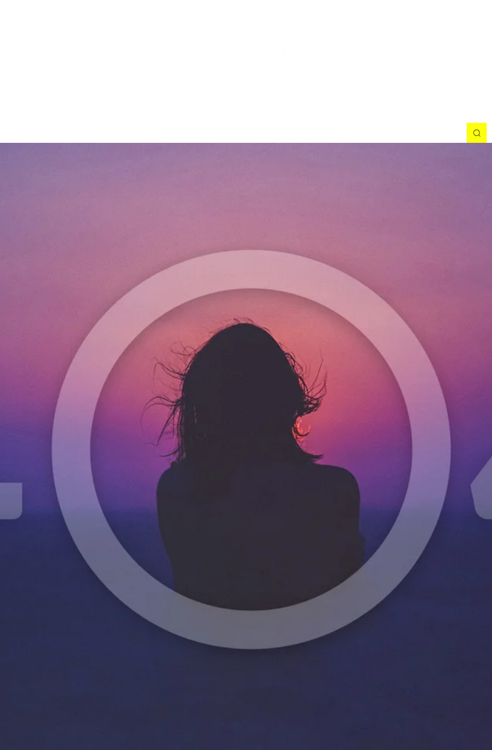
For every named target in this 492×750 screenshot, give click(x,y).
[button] (477, 133)
